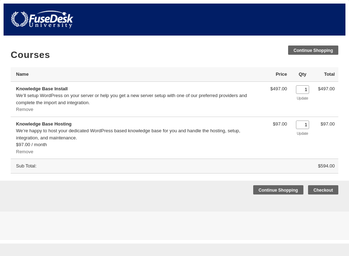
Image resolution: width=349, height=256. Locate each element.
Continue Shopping (313, 50)
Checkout (323, 190)
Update (302, 98)
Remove (24, 109)
